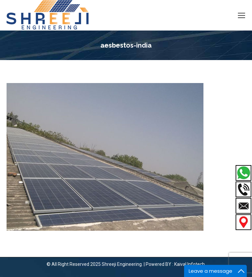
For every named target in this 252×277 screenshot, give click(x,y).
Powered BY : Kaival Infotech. (176, 264)
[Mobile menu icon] (241, 15)
